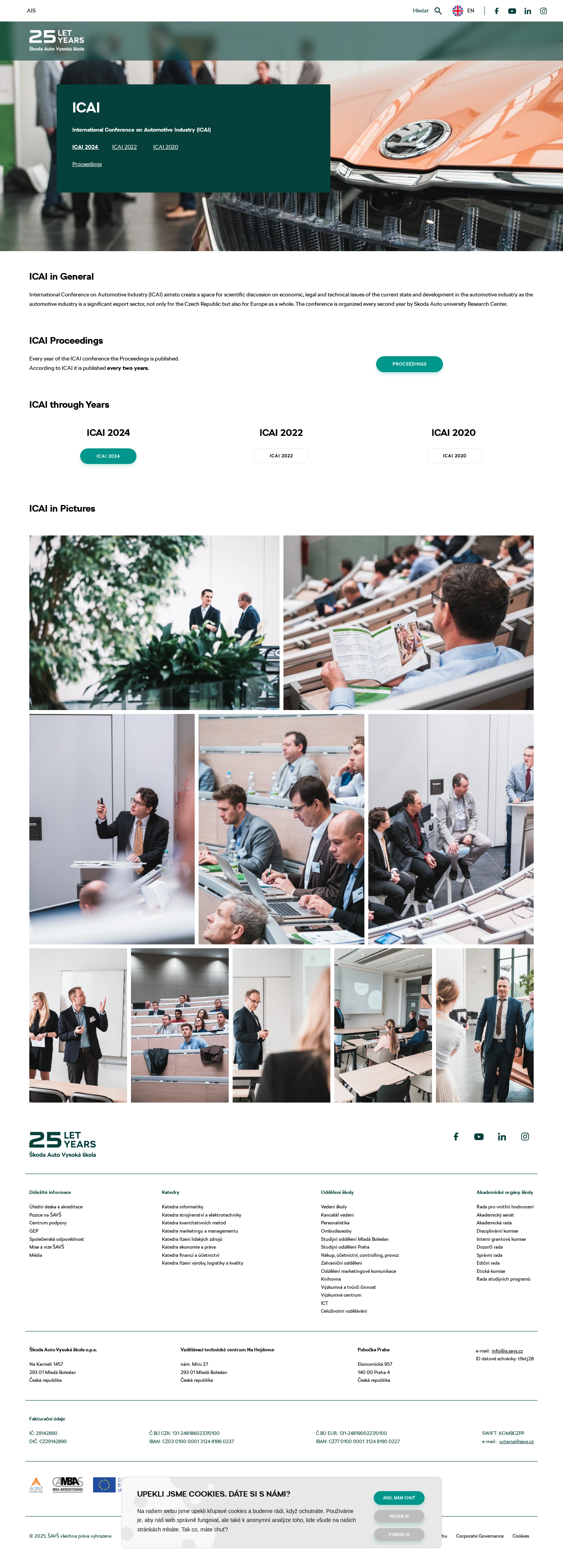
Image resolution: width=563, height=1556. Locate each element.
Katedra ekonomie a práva (189, 1247)
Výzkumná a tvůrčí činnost (348, 1287)
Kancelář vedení (337, 1215)
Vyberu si (399, 1535)
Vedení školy (334, 1207)
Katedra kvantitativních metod (194, 1223)
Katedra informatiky (182, 1207)
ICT (324, 1303)
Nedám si (399, 1516)
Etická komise (491, 1271)
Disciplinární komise (497, 1231)
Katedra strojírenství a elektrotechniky (201, 1215)
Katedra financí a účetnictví (190, 1255)
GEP (33, 1231)
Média (35, 1255)
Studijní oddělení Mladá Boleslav (355, 1239)
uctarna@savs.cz (516, 1441)
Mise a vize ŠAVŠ (46, 1247)
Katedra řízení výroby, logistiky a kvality (202, 1263)
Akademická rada (494, 1223)
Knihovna (331, 1279)
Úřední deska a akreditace (55, 1207)
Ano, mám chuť (399, 1498)
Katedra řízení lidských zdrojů (192, 1239)
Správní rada (489, 1255)
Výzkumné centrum (341, 1295)
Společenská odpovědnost (56, 1239)
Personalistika (335, 1223)
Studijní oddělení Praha (345, 1247)
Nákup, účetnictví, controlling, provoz (360, 1255)
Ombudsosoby (336, 1231)
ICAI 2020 (165, 146)
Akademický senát (495, 1215)
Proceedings (87, 164)
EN (463, 10)
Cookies (521, 1536)
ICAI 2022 (124, 146)
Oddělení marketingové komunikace (358, 1271)
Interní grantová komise (501, 1239)
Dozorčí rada (490, 1247)
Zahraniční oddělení (341, 1263)
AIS (31, 10)
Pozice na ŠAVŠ (45, 1215)
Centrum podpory (47, 1223)
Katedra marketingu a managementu (200, 1231)
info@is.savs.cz (507, 1351)
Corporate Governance (480, 1536)
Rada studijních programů (504, 1279)
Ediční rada (488, 1263)
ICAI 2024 (85, 146)
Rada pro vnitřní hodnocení (505, 1207)
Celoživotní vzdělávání (344, 1311)
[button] (463, 11)
